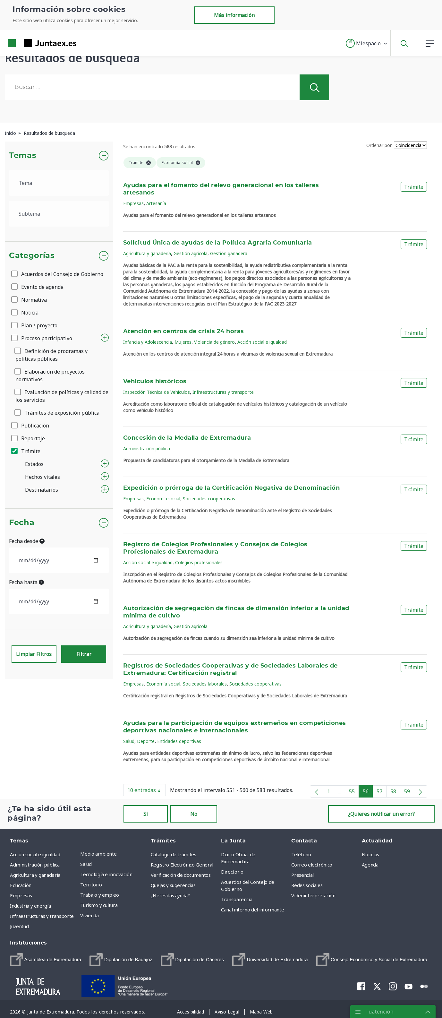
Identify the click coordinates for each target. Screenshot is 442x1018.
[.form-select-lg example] (59, 183)
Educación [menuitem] (20, 885)
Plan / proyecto (34, 325)
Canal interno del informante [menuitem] (252, 909)
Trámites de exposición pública (57, 412)
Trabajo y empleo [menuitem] (99, 895)
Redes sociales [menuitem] (306, 885)
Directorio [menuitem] (232, 871)
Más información (234, 15)
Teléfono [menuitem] (301, 854)
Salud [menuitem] (85, 864)
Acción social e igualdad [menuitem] (35, 854)
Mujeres (182, 342)
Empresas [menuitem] (21, 895)
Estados (34, 464)
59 (409, 793)
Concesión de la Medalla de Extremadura (187, 438)
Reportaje (28, 438)
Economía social (163, 499)
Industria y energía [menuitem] (30, 905)
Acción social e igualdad (262, 342)
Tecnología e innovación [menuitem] (106, 874)
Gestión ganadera (228, 253)
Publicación (30, 425)
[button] (366, 43)
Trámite (26, 451)
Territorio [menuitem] (91, 884)
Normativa (29, 299)
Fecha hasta (26, 582)
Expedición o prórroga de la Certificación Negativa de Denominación (231, 488)
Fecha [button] (21, 523)
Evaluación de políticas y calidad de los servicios (61, 396)
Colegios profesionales (199, 562)
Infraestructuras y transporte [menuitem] (42, 916)
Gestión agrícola (191, 253)
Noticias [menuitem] (370, 854)
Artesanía (156, 203)
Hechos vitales (42, 476)
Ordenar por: (379, 145)
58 (395, 793)
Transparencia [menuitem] (236, 899)
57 (382, 793)
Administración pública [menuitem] (34, 864)
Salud (128, 741)
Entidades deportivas (179, 741)
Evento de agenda (38, 286)
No (193, 813)
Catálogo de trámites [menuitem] (173, 854)
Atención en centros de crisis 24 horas (183, 331)
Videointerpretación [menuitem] (313, 895)
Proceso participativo (42, 338)
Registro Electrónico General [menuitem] (182, 864)
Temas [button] (22, 156)
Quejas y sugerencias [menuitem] (173, 885)
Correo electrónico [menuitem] (311, 864)
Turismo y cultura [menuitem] (98, 905)
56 (368, 793)
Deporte (146, 741)
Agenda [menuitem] (370, 864)
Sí (145, 813)
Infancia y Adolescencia (147, 342)
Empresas (133, 203)
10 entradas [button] (146, 791)
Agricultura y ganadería (147, 253)
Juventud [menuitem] (19, 926)
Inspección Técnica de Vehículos (156, 392)
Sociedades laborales (205, 684)
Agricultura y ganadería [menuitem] (35, 875)
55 (354, 793)
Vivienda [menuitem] (89, 915)
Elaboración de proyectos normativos (50, 375)
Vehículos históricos (155, 381)
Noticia (25, 312)
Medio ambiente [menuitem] (98, 853)
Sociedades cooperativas (209, 499)
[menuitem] (45, 959)
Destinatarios (41, 489)
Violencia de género (214, 342)
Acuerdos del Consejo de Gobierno (57, 274)
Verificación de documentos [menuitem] (181, 875)
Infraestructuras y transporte (223, 392)
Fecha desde (27, 541)
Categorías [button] (32, 256)
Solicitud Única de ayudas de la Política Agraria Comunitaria (217, 243)
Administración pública (146, 448)
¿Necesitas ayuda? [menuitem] (170, 895)
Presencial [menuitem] (302, 875)
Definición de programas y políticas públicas (51, 355)
